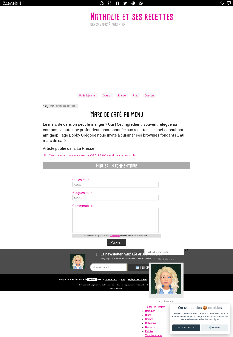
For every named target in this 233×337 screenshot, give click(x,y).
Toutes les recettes (155, 307)
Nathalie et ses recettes (131, 16)
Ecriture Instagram (116, 288)
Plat (135, 95)
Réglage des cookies (137, 279)
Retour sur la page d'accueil (62, 105)
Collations (150, 323)
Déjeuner (150, 311)
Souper (149, 319)
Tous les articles (153, 335)
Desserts (149, 327)
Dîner (148, 315)
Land (111, 279)
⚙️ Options (214, 327)
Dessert (149, 95)
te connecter (115, 235)
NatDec (92, 279)
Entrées (149, 331)
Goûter (107, 95)
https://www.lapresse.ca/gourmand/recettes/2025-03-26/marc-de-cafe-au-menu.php (89, 155)
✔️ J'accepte (186, 327)
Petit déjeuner (87, 95)
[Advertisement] (116, 66)
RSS (123, 279)
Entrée (122, 95)
